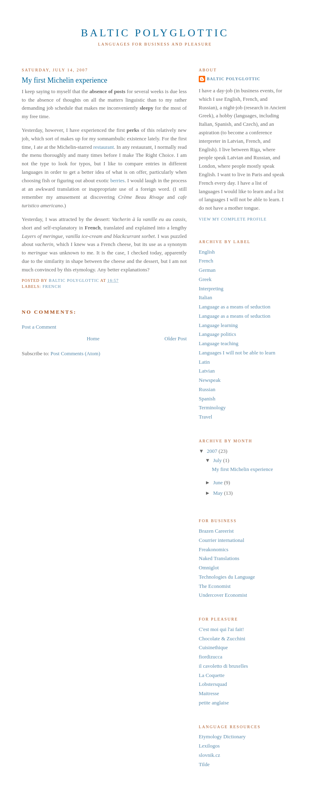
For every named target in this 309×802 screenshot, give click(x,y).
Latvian (207, 371)
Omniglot (209, 568)
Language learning (218, 325)
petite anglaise (214, 703)
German (207, 270)
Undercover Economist (223, 595)
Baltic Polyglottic (155, 33)
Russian (207, 389)
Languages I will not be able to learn (237, 353)
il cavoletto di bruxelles (223, 666)
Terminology (212, 407)
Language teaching (219, 343)
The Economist (215, 586)
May (218, 493)
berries (117, 180)
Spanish (207, 399)
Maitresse (209, 693)
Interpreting (211, 288)
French (52, 286)
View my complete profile (233, 219)
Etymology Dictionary (222, 736)
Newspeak (209, 380)
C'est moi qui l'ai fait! (221, 629)
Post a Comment (39, 327)
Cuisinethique (213, 647)
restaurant (103, 147)
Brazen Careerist (216, 531)
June (218, 482)
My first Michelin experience (242, 469)
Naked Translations (219, 558)
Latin (204, 362)
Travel (205, 417)
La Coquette (212, 675)
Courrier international (221, 540)
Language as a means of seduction (234, 307)
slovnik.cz (209, 755)
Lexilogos (209, 746)
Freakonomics (214, 549)
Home (93, 338)
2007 (212, 451)
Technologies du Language (227, 577)
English (207, 252)
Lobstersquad (213, 684)
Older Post (176, 338)
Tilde (204, 764)
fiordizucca (210, 657)
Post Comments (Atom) (76, 353)
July (218, 460)
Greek (205, 279)
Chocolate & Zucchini (222, 638)
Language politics (217, 334)
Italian (205, 297)
